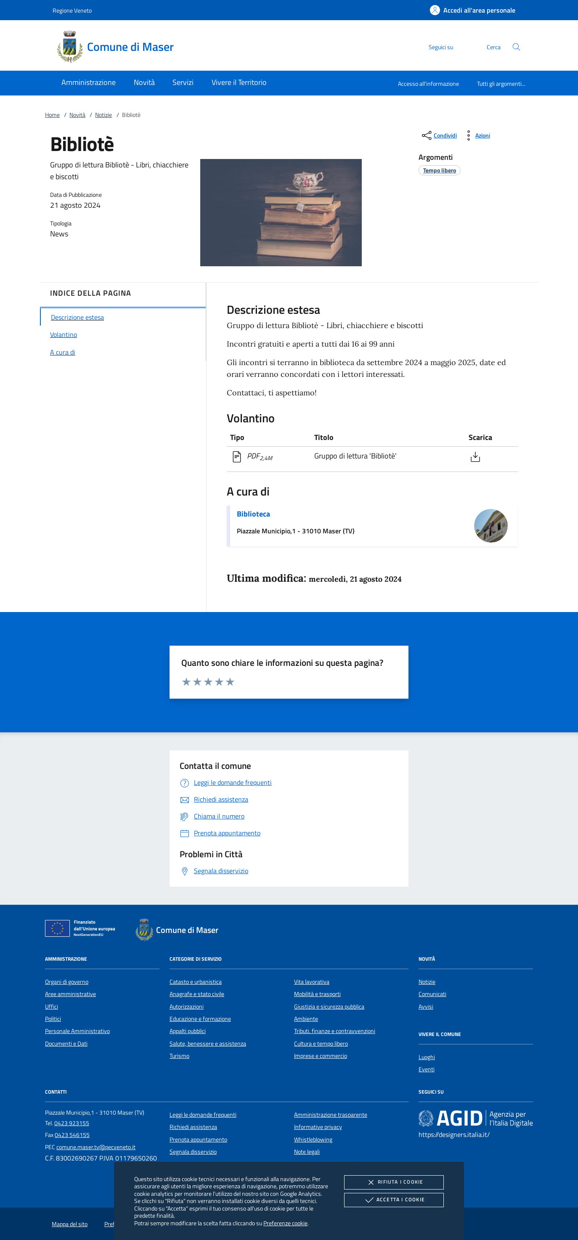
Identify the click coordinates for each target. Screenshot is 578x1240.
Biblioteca (253, 513)
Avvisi (426, 1006)
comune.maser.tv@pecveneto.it (95, 1147)
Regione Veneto (72, 10)
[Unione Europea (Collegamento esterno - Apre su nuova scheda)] (82, 930)
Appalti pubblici (188, 1031)
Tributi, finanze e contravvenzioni (334, 1031)
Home (52, 114)
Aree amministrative (70, 994)
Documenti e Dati (66, 1043)
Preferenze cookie (285, 1223)
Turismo (179, 1055)
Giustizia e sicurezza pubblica (329, 1006)
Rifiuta (393, 1182)
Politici (53, 1018)
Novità (77, 114)
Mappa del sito (69, 1224)
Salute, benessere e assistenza (208, 1043)
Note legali (307, 1151)
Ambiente (306, 1018)
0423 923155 (71, 1123)
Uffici (51, 1006)
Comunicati (432, 994)
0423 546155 (72, 1134)
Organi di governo (66, 981)
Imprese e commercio (320, 1055)
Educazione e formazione (200, 1018)
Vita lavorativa (311, 981)
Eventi (427, 1069)
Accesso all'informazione (428, 83)
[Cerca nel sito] (516, 47)
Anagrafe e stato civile (197, 994)
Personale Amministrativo (77, 1031)
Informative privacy (318, 1126)
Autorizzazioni (187, 1006)
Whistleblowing (313, 1139)
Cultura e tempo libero (321, 1043)
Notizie (103, 114)
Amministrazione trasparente (330, 1114)
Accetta (394, 1200)
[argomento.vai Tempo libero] (439, 170)
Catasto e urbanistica (196, 981)
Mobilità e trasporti (317, 994)
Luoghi (427, 1057)
